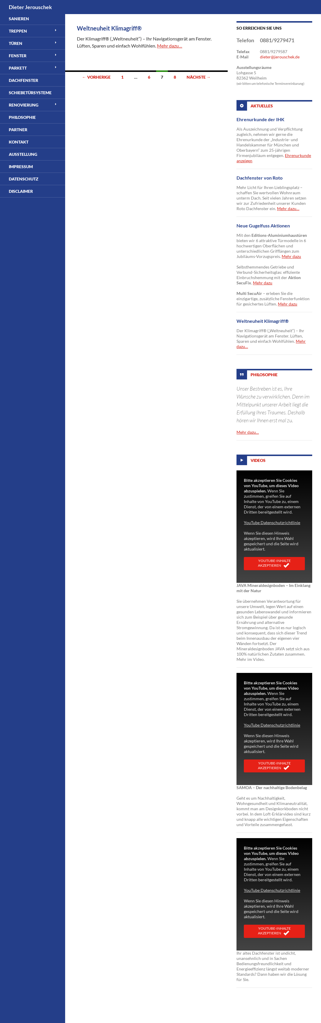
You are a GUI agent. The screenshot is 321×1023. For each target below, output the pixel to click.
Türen (15, 43)
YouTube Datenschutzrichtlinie (272, 522)
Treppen (18, 30)
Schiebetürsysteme (30, 92)
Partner (18, 129)
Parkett (18, 67)
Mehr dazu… (169, 45)
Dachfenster (23, 80)
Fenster (17, 55)
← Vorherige (96, 77)
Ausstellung (23, 154)
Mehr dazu (291, 256)
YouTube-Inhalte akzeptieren (274, 563)
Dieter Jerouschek (30, 7)
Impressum (21, 166)
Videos (258, 460)
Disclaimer (21, 191)
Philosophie (264, 374)
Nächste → (199, 77)
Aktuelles (262, 105)
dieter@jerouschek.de (280, 56)
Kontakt (18, 141)
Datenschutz (23, 178)
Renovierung (23, 104)
